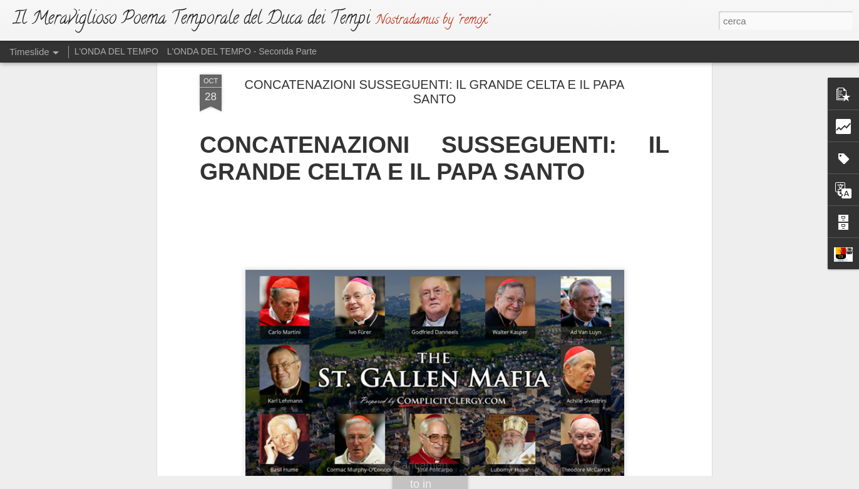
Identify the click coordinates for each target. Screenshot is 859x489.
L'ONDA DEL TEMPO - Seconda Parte (242, 51)
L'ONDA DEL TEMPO (116, 51)
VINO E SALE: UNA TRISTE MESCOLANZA (639, 421)
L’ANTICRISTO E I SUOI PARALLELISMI (632, 399)
